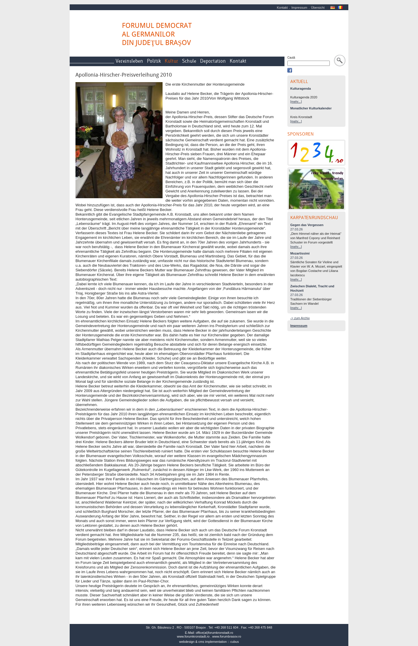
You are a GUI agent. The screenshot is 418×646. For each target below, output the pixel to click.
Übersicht (318, 7)
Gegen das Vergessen (306, 225)
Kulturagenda (300, 88)
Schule (189, 61)
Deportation (213, 61)
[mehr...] (296, 101)
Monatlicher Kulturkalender (310, 108)
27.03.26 (296, 229)
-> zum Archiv (300, 318)
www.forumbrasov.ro (226, 636)
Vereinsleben (129, 61)
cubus (234, 641)
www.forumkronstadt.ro (193, 636)
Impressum (299, 7)
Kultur (171, 61)
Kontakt (282, 7)
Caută (291, 57)
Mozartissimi (300, 253)
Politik (154, 61)
